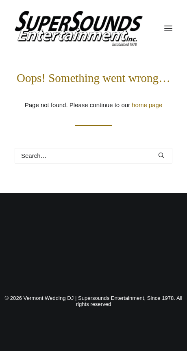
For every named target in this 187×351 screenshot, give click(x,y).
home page (147, 104)
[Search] (93, 156)
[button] (168, 28)
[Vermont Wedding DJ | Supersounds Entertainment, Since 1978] (79, 28)
